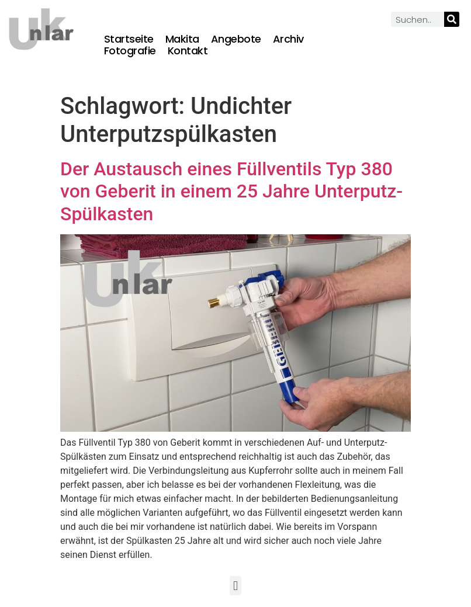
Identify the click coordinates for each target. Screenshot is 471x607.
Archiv (288, 39)
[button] (235, 585)
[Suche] (451, 19)
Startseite (129, 39)
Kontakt (188, 51)
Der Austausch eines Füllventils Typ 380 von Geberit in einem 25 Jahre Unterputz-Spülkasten (231, 191)
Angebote (236, 39)
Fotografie (130, 51)
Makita (182, 39)
